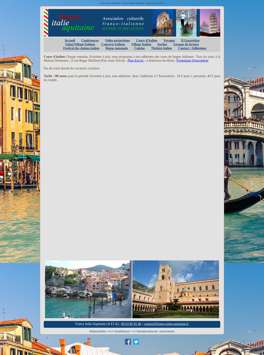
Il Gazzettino (190, 40)
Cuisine (139, 48)
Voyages (169, 40)
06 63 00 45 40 (131, 324)
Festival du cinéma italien (81, 48)
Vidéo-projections (117, 40)
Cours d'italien (146, 40)
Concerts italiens (113, 44)
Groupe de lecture (186, 44)
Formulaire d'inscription (192, 60)
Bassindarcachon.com (147, 331)
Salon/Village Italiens (80, 44)
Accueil (70, 40)
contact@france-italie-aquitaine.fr (166, 324)
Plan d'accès (135, 60)
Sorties (162, 44)
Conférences (90, 40)
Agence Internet (166, 331)
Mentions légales (98, 331)
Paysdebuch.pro (122, 331)
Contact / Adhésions (192, 48)
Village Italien (141, 44)
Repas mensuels (117, 48)
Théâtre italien (161, 48)
